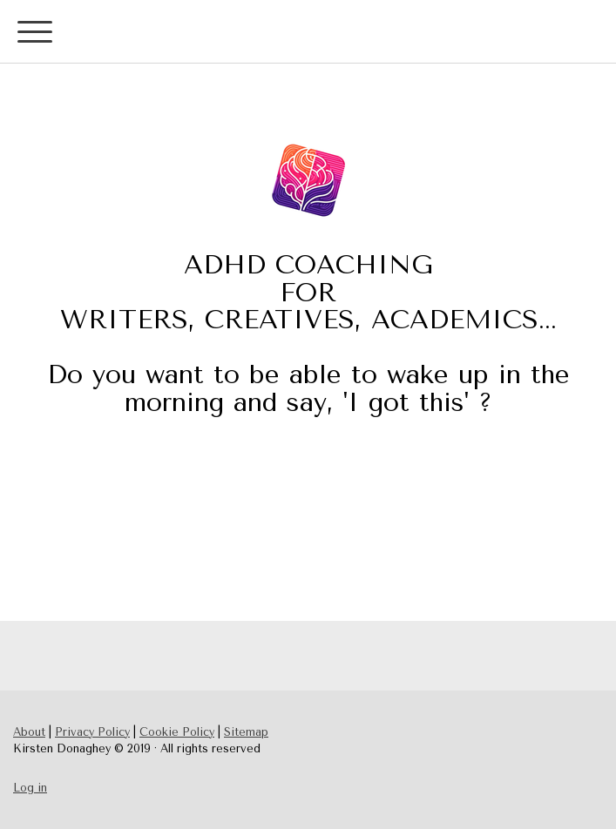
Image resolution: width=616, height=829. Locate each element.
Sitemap (246, 731)
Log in (30, 787)
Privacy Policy (92, 731)
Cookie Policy (176, 731)
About (29, 731)
